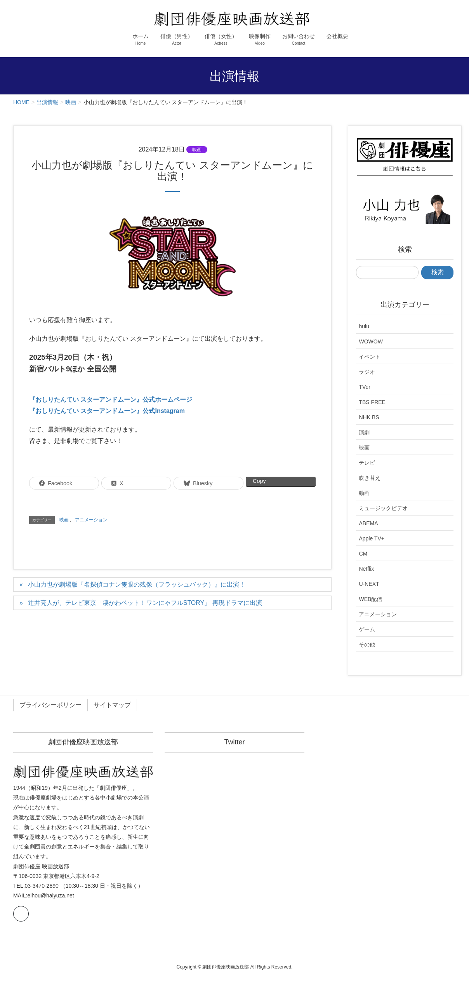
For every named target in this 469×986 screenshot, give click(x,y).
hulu (364, 326)
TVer (364, 387)
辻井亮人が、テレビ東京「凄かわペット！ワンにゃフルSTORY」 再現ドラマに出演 (145, 602)
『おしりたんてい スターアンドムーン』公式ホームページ (110, 399)
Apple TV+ (371, 538)
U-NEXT (369, 584)
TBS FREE (372, 402)
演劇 (364, 432)
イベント (369, 357)
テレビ (367, 463)
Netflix (366, 569)
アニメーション (91, 520)
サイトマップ (112, 705)
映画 (196, 149)
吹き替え (369, 478)
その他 (367, 644)
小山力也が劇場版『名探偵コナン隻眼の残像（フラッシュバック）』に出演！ (136, 584)
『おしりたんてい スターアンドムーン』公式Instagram (107, 411)
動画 (364, 493)
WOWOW (370, 341)
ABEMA (368, 523)
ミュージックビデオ (383, 508)
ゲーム (367, 629)
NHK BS (369, 417)
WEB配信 (370, 599)
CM (363, 553)
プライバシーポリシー (50, 705)
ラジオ (367, 372)
